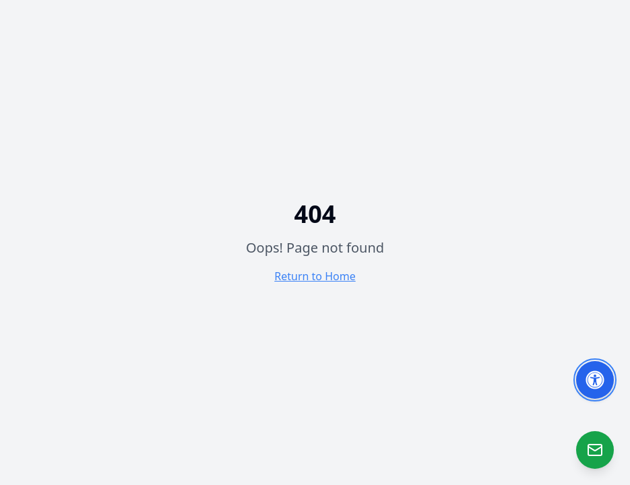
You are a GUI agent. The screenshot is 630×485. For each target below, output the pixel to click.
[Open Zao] (595, 450)
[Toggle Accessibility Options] (595, 380)
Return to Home (314, 276)
